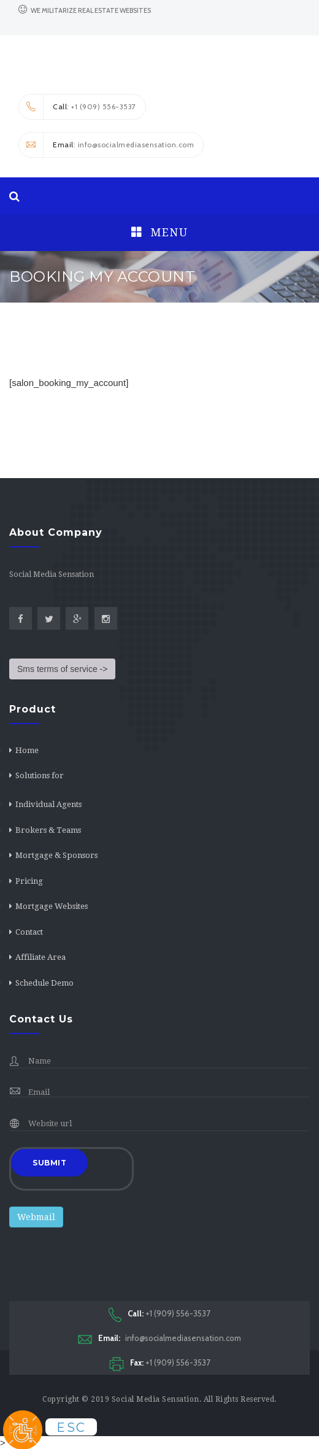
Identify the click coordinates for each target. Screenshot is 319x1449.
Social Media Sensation (155, 1399)
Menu (159, 232)
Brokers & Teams (48, 830)
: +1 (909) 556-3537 (77, 107)
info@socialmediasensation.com (159, 1338)
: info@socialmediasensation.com (106, 145)
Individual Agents (48, 804)
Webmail (36, 1217)
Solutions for (39, 775)
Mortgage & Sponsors (56, 855)
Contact (29, 932)
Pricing (29, 881)
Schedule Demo (44, 982)
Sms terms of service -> (62, 669)
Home (27, 750)
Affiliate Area (40, 957)
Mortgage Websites (51, 906)
